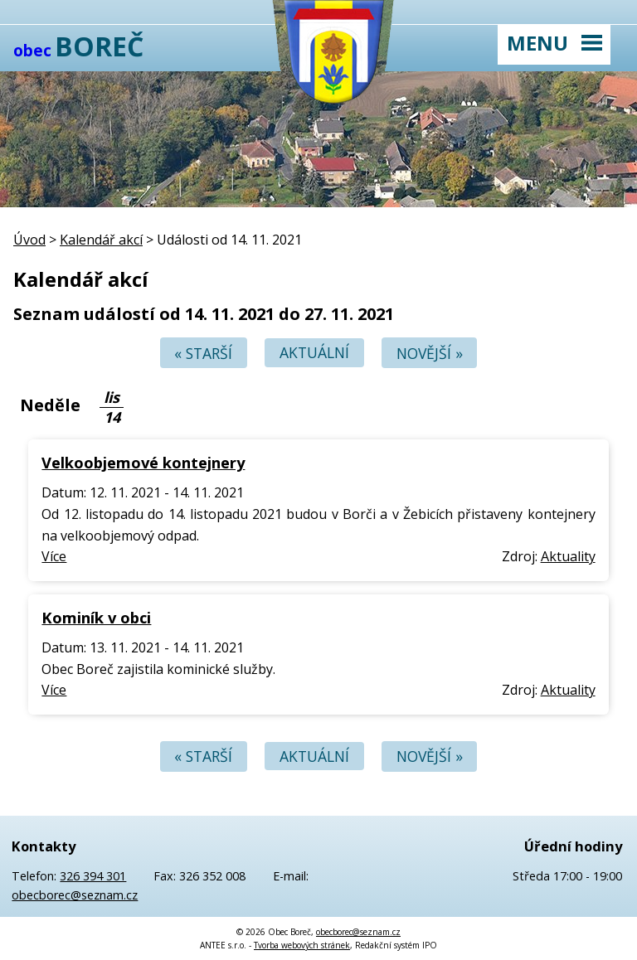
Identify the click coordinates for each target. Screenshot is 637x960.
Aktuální (314, 353)
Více (53, 556)
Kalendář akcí (101, 239)
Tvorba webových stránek (302, 945)
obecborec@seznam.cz (75, 895)
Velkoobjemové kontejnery (143, 462)
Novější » (429, 353)
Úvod (29, 239)
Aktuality (568, 556)
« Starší (203, 353)
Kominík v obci (96, 617)
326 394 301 (93, 876)
